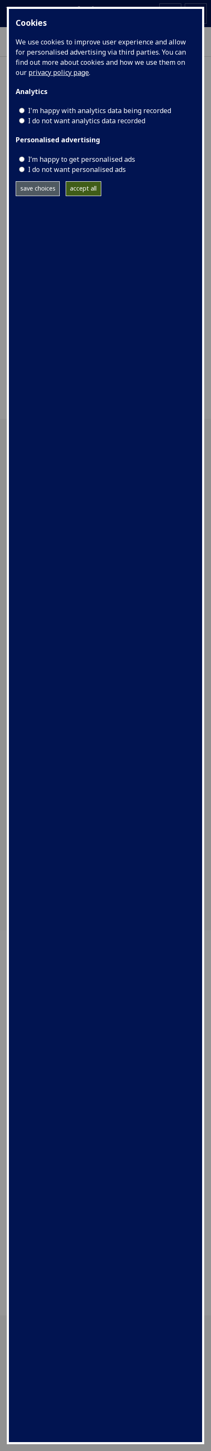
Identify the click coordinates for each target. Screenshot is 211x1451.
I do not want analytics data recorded (86, 120)
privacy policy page (58, 72)
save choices (38, 188)
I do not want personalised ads (77, 169)
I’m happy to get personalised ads (81, 159)
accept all (83, 188)
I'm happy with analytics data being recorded (99, 110)
